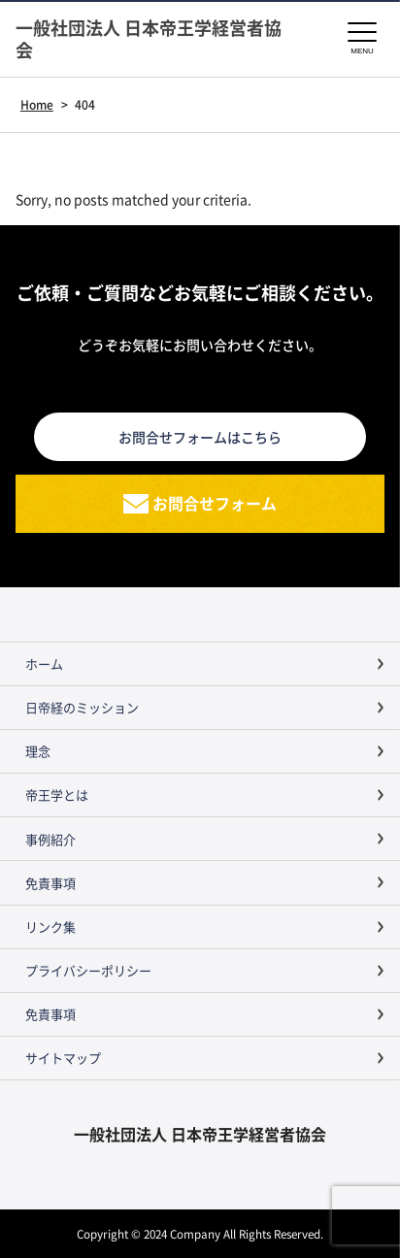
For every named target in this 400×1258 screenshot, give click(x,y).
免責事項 (50, 883)
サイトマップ (63, 1057)
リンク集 (50, 926)
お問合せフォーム (214, 502)
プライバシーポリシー (88, 970)
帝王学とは (56, 794)
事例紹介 (50, 839)
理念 (37, 751)
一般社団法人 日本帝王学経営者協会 (149, 39)
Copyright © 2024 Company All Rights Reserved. (200, 1233)
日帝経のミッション (82, 707)
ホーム (44, 663)
